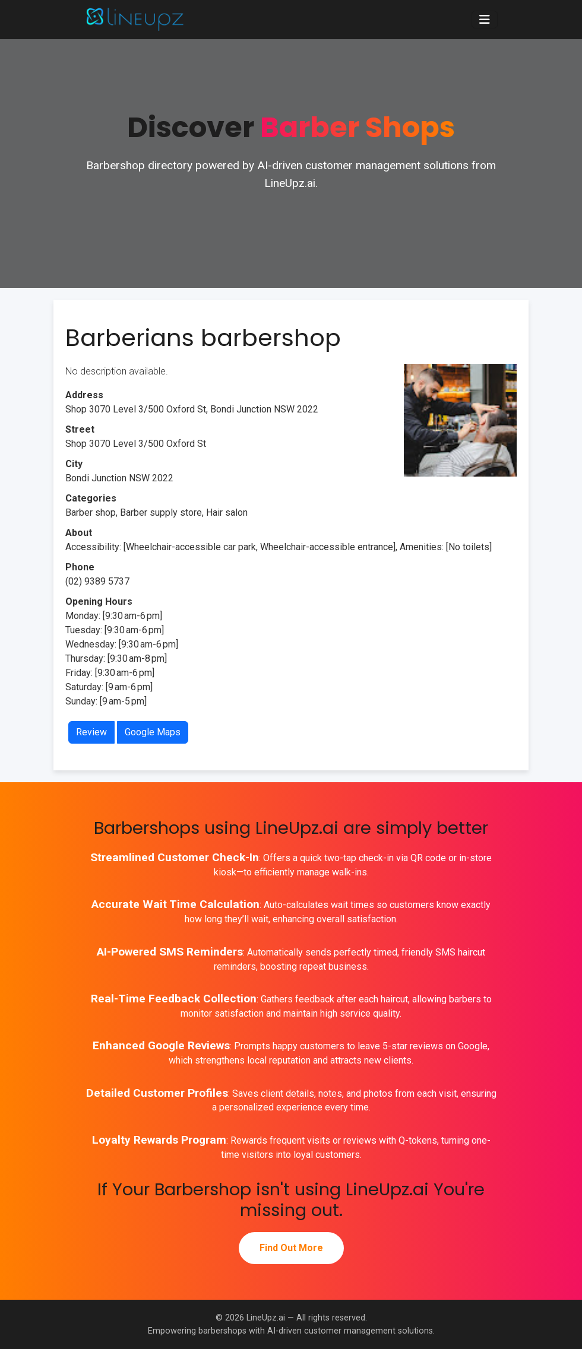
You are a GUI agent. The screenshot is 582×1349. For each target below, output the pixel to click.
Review (91, 732)
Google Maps (153, 732)
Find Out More (291, 1247)
